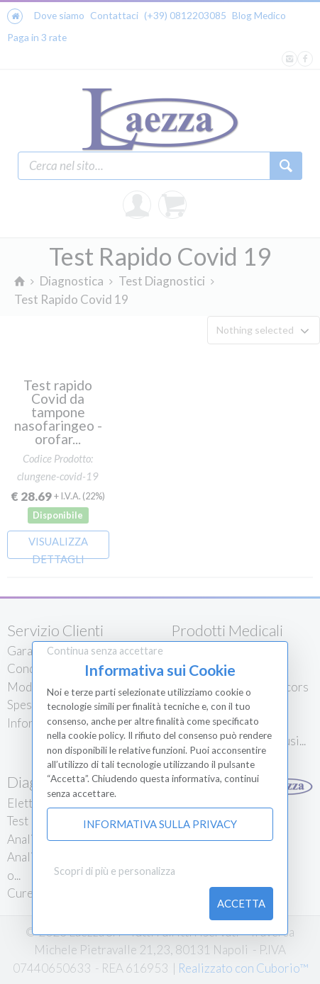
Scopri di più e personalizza (114, 871)
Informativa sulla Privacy (160, 824)
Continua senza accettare (105, 651)
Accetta (241, 903)
